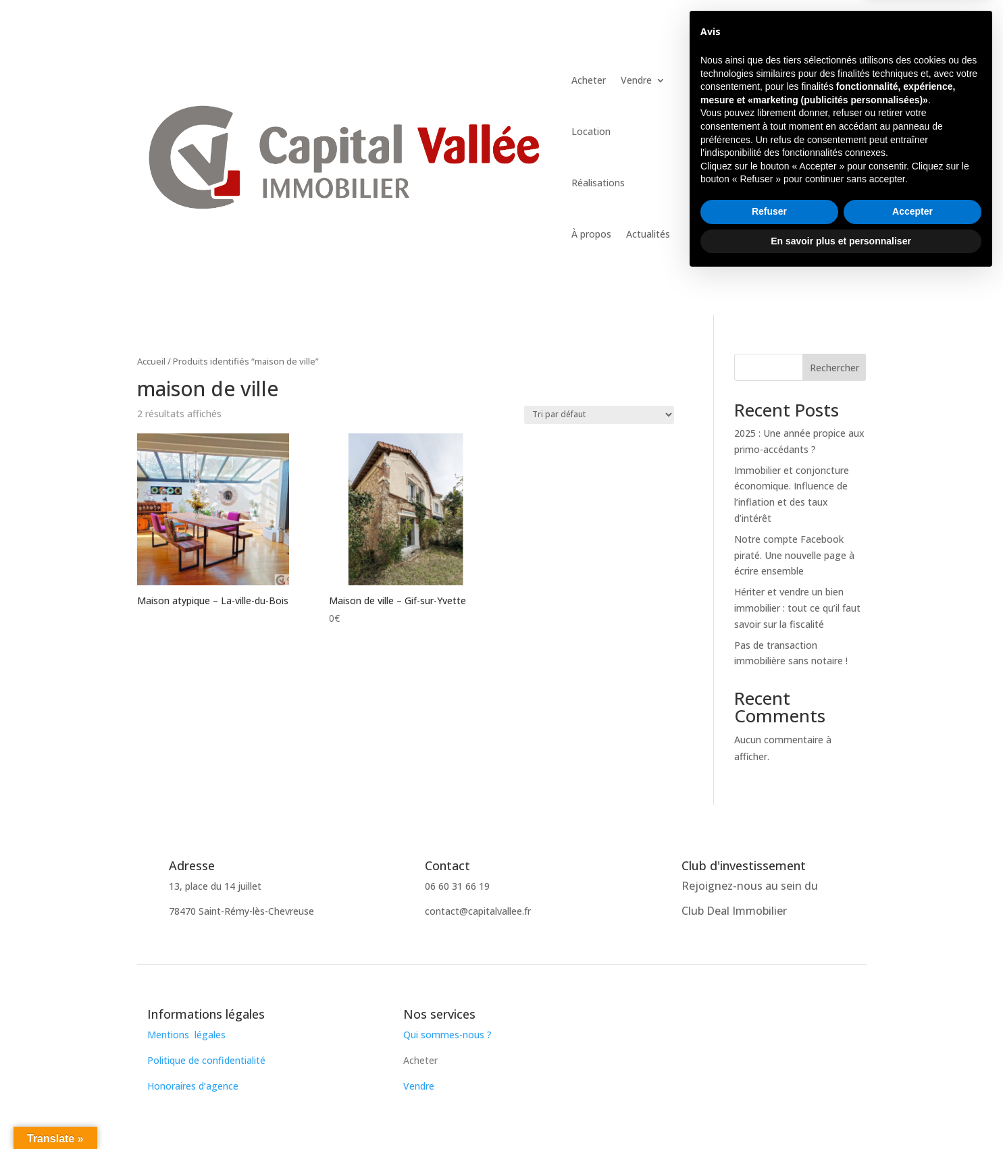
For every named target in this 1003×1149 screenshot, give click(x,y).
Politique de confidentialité (206, 1060)
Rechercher (834, 367)
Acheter (588, 80)
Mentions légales (186, 1034)
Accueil (151, 361)
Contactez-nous (790, 71)
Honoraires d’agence (192, 1085)
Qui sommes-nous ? (448, 1034)
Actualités (648, 234)
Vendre (636, 80)
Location (591, 131)
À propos (591, 234)
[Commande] (599, 415)
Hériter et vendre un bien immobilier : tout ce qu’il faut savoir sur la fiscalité (797, 608)
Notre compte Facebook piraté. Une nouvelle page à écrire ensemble (794, 555)
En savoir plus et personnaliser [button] (841, 1111)
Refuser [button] (769, 1082)
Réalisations (598, 182)
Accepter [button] (912, 1082)
